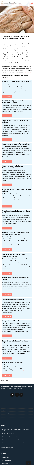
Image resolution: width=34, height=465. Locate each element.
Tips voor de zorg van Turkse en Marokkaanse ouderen (13, 416)
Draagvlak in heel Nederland (11, 321)
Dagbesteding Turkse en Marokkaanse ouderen (12, 410)
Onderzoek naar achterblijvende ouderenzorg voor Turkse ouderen (16, 442)
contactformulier (27, 72)
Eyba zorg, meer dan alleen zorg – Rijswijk (10, 436)
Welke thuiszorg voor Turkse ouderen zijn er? (11, 413)
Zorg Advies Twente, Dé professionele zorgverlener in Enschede (15, 433)
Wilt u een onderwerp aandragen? (13, 362)
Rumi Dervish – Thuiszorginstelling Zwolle (10, 439)
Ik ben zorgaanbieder (6, 460)
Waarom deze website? (7, 463)
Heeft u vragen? (5, 457)
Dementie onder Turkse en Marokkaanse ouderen (12, 419)
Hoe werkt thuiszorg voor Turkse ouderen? (16, 144)
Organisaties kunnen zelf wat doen (13, 299)
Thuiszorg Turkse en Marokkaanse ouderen (16, 81)
